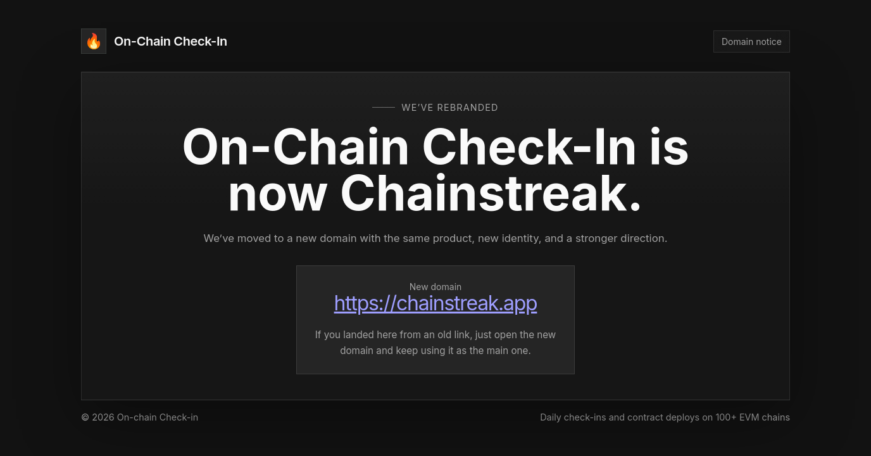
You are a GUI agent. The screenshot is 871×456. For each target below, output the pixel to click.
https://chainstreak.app (435, 303)
